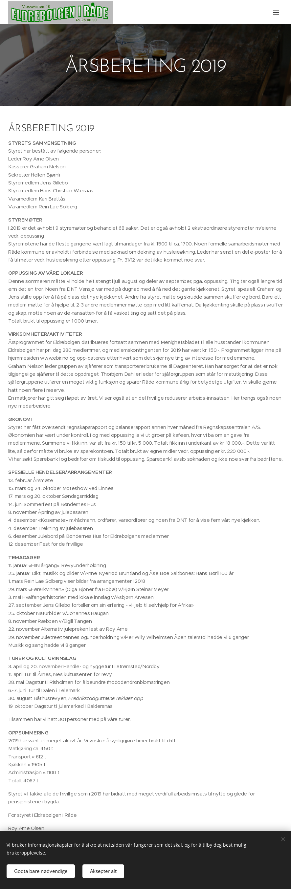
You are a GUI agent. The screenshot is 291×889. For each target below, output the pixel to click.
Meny (276, 12)
